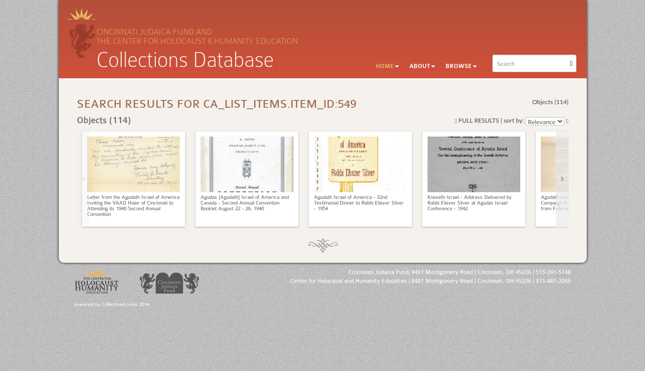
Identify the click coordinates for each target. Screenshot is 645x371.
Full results (477, 120)
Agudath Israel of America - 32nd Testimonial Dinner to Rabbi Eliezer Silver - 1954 (359, 203)
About (422, 66)
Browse (461, 66)
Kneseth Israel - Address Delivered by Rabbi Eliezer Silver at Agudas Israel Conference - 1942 (469, 203)
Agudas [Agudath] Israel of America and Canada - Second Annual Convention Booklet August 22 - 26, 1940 (245, 203)
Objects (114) (550, 102)
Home (387, 66)
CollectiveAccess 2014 (126, 304)
